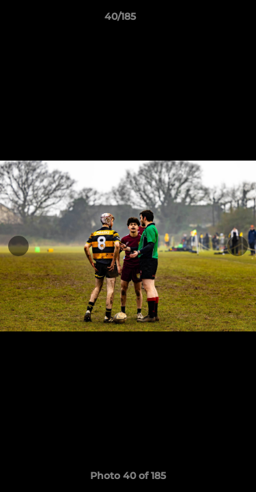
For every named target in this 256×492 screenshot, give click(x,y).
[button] (207, 20)
